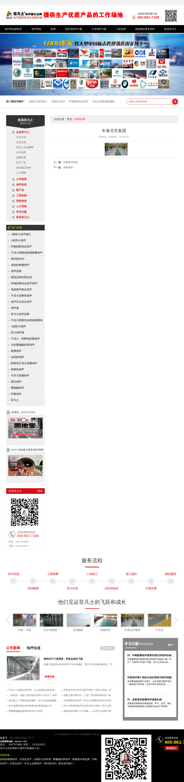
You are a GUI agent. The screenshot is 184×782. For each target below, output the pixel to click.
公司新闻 (21, 179)
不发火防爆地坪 (20, 375)
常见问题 (21, 211)
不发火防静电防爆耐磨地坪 (26, 252)
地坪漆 (15, 308)
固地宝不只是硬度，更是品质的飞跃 (63, 659)
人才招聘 (21, 172)
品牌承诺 (21, 157)
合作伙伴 (80, 119)
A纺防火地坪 (58, 101)
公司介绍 (21, 137)
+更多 (39, 491)
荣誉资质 (21, 201)
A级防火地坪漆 (42, 759)
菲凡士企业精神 (24, 147)
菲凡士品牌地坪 (33, 763)
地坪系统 (36, 29)
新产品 (20, 190)
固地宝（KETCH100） (24, 412)
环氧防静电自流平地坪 (24, 283)
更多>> (171, 645)
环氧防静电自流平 (79, 101)
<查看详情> (49, 676)
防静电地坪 (17, 369)
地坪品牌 (16, 271)
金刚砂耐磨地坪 (20, 265)
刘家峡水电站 (70, 162)
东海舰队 (78, 630)
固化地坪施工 (65, 763)
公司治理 (21, 152)
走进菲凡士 (22, 132)
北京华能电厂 (51, 630)
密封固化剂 (17, 258)
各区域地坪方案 (73, 29)
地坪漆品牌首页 (13, 29)
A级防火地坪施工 (37, 101)
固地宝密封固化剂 (21, 277)
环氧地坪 (16, 394)
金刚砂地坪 (17, 357)
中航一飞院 (24, 630)
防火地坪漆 (17, 332)
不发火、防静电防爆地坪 (25, 338)
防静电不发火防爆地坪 (24, 363)
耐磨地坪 (16, 351)
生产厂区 (21, 162)
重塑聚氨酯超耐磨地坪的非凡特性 (26, 711)
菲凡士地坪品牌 (20, 314)
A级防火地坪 (18, 326)
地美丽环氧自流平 (21, 289)
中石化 (159, 630)
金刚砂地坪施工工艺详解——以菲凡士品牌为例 (87, 711)
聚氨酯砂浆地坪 (61, 759)
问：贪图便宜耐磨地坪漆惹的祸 (144, 699)
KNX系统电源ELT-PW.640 (67, 734)
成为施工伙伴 (23, 167)
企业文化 (21, 142)
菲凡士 (15, 400)
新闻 (53, 29)
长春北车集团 (132, 630)
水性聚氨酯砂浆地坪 (23, 344)
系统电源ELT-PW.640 (90, 734)
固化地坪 (16, 381)
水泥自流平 (25, 759)
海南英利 (68, 167)
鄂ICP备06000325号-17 (22, 738)
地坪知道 (21, 184)
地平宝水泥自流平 (21, 301)
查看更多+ (107, 648)
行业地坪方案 (99, 29)
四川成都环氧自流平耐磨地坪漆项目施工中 (30, 705)
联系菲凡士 (170, 29)
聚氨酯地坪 (17, 387)
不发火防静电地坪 (21, 295)
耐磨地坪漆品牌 (81, 759)
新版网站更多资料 (145, 29)
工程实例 (121, 29)
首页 (69, 119)
